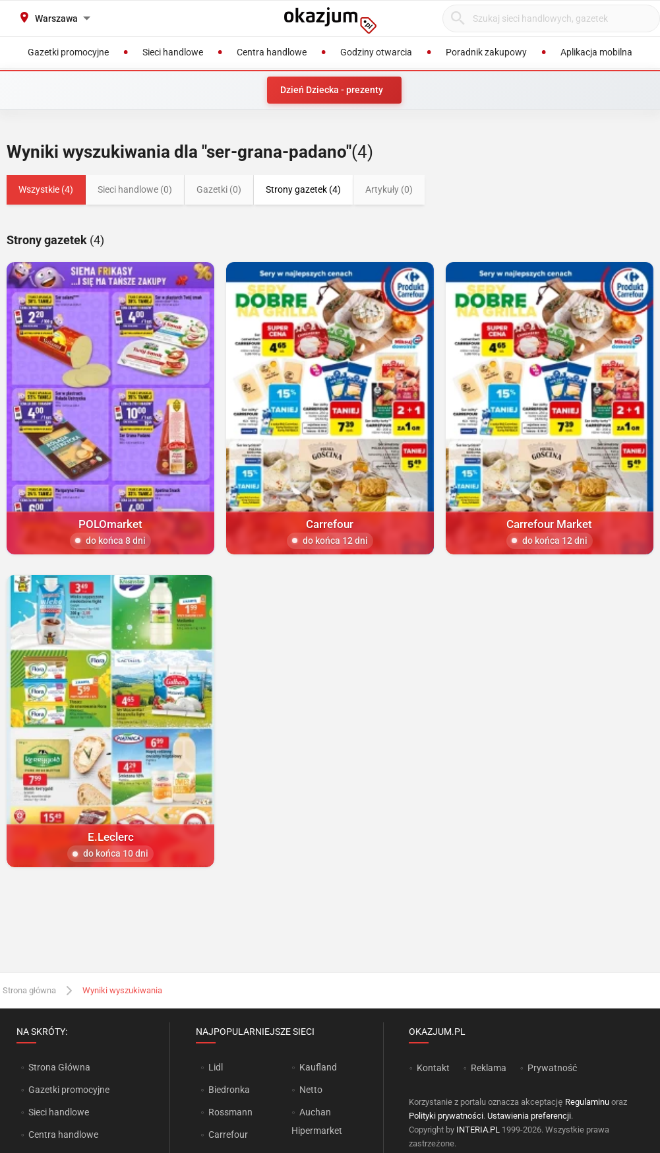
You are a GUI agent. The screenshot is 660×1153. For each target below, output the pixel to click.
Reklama (488, 1068)
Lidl (215, 1067)
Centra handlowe (63, 1134)
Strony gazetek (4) (303, 189)
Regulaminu (587, 1102)
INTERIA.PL (478, 1130)
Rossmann (230, 1112)
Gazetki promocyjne (68, 1089)
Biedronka (229, 1089)
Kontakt (433, 1068)
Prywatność (552, 1068)
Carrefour (228, 1134)
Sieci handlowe (58, 1112)
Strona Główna (59, 1067)
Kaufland (318, 1067)
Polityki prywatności (446, 1116)
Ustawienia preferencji (529, 1116)
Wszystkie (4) (45, 189)
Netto (310, 1089)
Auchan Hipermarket (316, 1121)
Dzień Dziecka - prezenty (331, 89)
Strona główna (29, 990)
